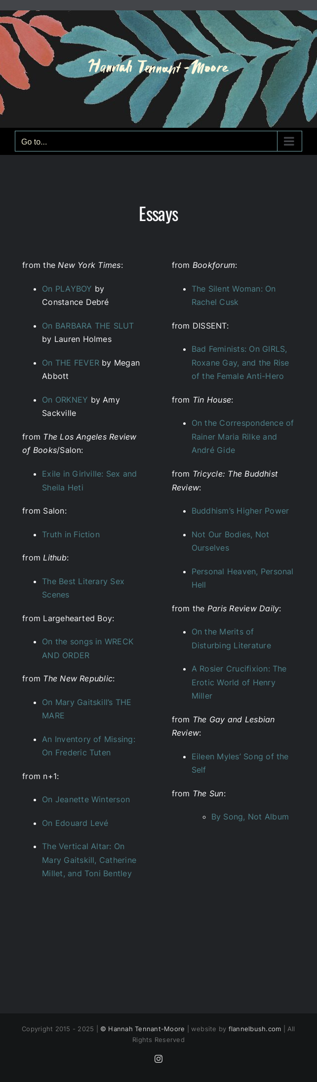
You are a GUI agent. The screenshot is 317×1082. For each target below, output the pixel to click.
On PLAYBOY (67, 289)
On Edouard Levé (75, 823)
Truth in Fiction (71, 534)
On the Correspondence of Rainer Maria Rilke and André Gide (243, 436)
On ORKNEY (65, 400)
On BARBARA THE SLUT (88, 326)
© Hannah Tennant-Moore (142, 1029)
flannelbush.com (255, 1029)
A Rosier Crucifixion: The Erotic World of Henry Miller (239, 682)
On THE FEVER (70, 363)
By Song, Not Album (250, 816)
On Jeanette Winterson (86, 799)
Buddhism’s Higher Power (240, 511)
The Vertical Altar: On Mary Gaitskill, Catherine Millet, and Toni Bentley (89, 859)
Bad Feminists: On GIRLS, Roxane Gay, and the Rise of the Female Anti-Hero (240, 362)
